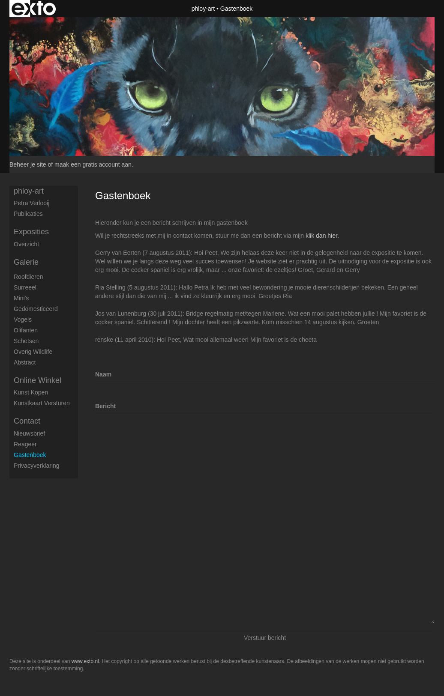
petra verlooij (31, 203)
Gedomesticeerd (36, 308)
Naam (103, 374)
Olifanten (26, 330)
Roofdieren (28, 276)
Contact (27, 421)
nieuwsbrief (29, 433)
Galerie (26, 262)
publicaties (28, 213)
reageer (25, 444)
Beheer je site (27, 164)
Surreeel (25, 287)
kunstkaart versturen (42, 403)
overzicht (26, 244)
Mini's (21, 298)
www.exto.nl (85, 661)
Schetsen (26, 341)
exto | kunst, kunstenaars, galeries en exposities (33, 8)
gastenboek (30, 454)
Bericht (105, 406)
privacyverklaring (37, 465)
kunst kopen (31, 392)
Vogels (23, 319)
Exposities (31, 231)
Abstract (25, 362)
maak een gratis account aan (93, 164)
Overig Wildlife (33, 351)
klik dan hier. (322, 235)
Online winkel (37, 380)
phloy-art (203, 8)
